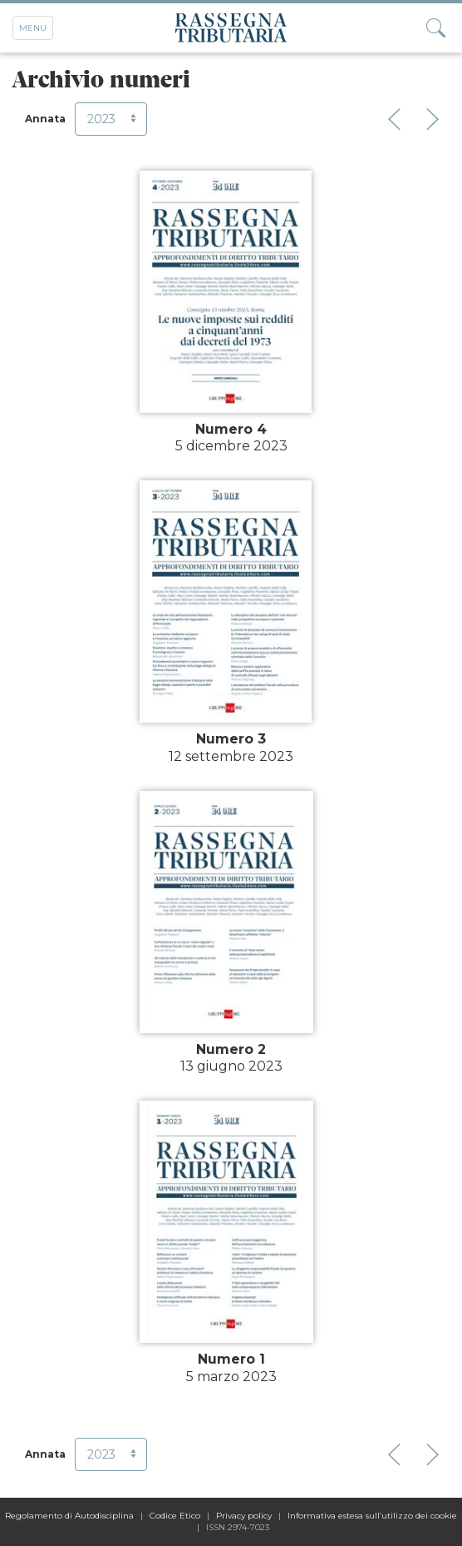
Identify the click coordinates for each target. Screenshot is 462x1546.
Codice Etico (175, 1515)
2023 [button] (113, 119)
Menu (33, 27)
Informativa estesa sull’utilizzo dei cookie (372, 1515)
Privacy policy (244, 1515)
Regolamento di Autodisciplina (69, 1515)
